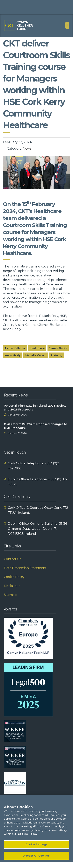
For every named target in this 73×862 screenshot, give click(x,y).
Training (56, 361)
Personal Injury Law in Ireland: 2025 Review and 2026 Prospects (35, 414)
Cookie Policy (14, 584)
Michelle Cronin (35, 361)
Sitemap (10, 601)
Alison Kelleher (14, 354)
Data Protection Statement (25, 575)
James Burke (58, 354)
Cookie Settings (37, 847)
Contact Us (12, 566)
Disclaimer (12, 593)
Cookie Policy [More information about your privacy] (27, 836)
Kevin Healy (12, 361)
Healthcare (37, 354)
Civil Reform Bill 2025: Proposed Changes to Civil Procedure (35, 433)
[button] (67, 25)
